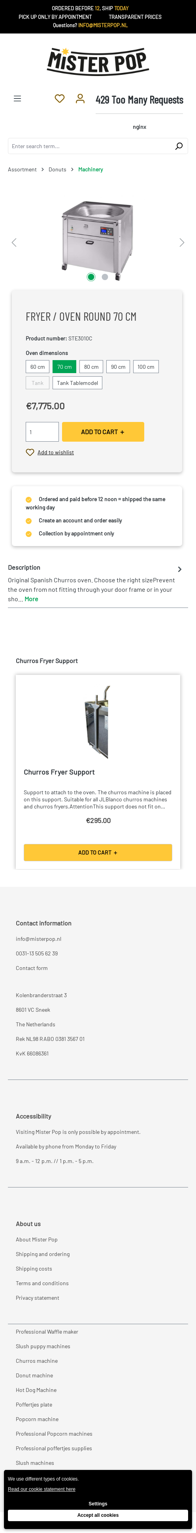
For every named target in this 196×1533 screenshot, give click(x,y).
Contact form (32, 967)
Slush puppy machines (43, 1346)
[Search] (179, 146)
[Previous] (14, 240)
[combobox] (89, 146)
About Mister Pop (37, 1239)
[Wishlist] (59, 98)
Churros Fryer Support (59, 771)
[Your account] (80, 98)
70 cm (64, 366)
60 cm (37, 366)
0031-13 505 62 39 (37, 953)
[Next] (182, 240)
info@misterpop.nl (38, 938)
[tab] (96, 583)
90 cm (118, 366)
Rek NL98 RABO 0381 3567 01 (50, 1038)
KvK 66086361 (32, 1053)
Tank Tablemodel (77, 382)
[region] (98, 239)
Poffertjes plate (34, 1404)
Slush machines (35, 1462)
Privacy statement (37, 1297)
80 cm (91, 366)
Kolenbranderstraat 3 (41, 995)
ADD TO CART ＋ (103, 431)
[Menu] (17, 98)
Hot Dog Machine (36, 1389)
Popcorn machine (37, 1419)
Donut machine (34, 1375)
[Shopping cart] (139, 112)
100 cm (146, 366)
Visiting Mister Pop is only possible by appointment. (78, 1131)
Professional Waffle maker (47, 1331)
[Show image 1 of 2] (91, 277)
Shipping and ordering (43, 1254)
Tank (37, 382)
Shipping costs (34, 1268)
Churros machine (37, 1360)
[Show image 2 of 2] (105, 277)
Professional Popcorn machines (54, 1433)
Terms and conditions (42, 1283)
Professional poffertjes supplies (54, 1448)
